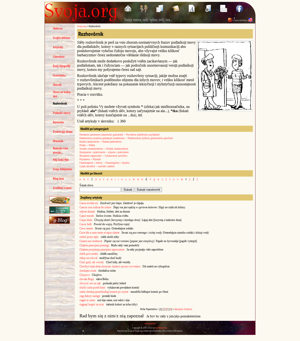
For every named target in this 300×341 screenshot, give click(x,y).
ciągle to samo (87, 300)
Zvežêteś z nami (62, 188)
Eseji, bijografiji (61, 66)
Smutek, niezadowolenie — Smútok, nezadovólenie (103, 148)
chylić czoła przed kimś (92, 287)
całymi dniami (87, 211)
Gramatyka (59, 75)
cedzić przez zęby (89, 237)
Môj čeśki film (61, 160)
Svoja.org (81, 26)
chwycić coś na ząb (90, 283)
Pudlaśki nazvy (62, 113)
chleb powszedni (88, 253)
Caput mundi (86, 215)
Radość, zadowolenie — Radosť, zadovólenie (100, 141)
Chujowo (84, 275)
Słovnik (57, 85)
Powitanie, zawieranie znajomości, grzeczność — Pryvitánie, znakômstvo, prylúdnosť (119, 134)
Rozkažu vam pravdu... (60, 150)
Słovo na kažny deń (62, 94)
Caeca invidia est (88, 203)
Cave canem (86, 228)
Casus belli (85, 224)
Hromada (58, 141)
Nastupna (178, 309)
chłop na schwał (88, 258)
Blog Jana (58, 178)
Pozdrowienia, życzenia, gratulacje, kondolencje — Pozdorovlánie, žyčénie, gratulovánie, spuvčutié (126, 138)
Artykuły (58, 47)
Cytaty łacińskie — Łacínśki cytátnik (97, 166)
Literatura (58, 56)
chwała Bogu (86, 279)
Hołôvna (58, 28)
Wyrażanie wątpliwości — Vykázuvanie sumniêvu (103, 155)
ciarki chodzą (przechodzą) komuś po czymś (103, 291)
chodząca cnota (87, 270)
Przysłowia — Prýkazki (90, 159)
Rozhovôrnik (60, 103)
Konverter (58, 122)
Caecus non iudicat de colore (95, 207)
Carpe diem (85, 220)
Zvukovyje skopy (63, 131)
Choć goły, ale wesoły (91, 262)
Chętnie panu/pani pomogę (94, 245)
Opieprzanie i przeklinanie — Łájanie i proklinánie (104, 152)
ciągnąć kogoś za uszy (91, 304)
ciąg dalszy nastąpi (89, 296)
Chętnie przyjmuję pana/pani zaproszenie (101, 249)
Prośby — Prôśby (87, 145)
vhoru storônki (150, 323)
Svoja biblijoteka (62, 169)
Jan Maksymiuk (161, 327)
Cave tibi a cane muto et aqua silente (99, 232)
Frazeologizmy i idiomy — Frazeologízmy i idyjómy (104, 162)
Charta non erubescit (90, 241)
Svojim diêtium (61, 38)
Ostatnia (188, 309)
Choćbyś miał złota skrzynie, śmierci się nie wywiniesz (109, 266)
